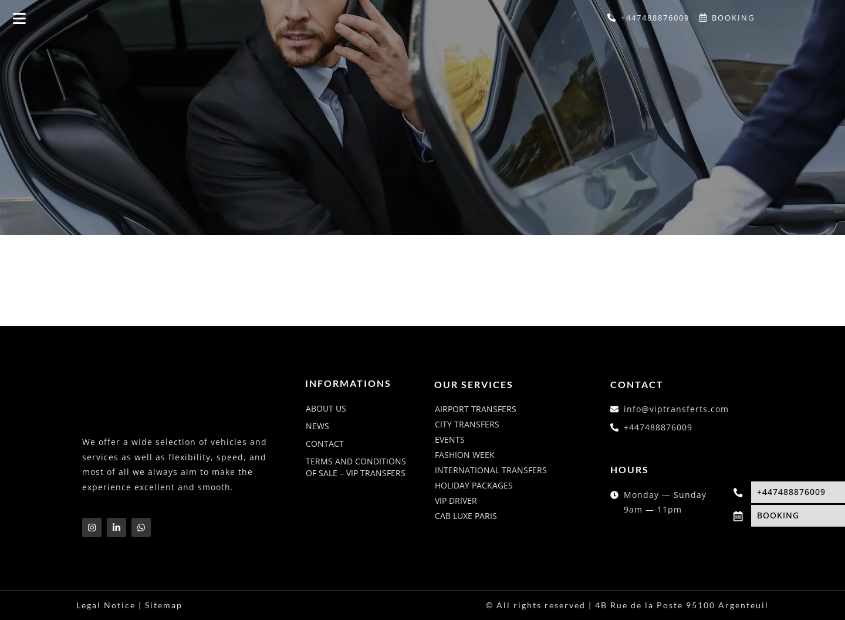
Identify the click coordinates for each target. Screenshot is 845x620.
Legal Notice (106, 605)
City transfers (467, 424)
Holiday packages (474, 485)
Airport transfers (475, 409)
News (317, 426)
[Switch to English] (782, 18)
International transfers (491, 470)
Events (450, 439)
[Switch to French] (804, 18)
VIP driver (456, 500)
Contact (325, 443)
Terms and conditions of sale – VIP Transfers (356, 467)
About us (326, 408)
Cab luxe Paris (466, 515)
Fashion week (465, 454)
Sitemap (163, 605)
